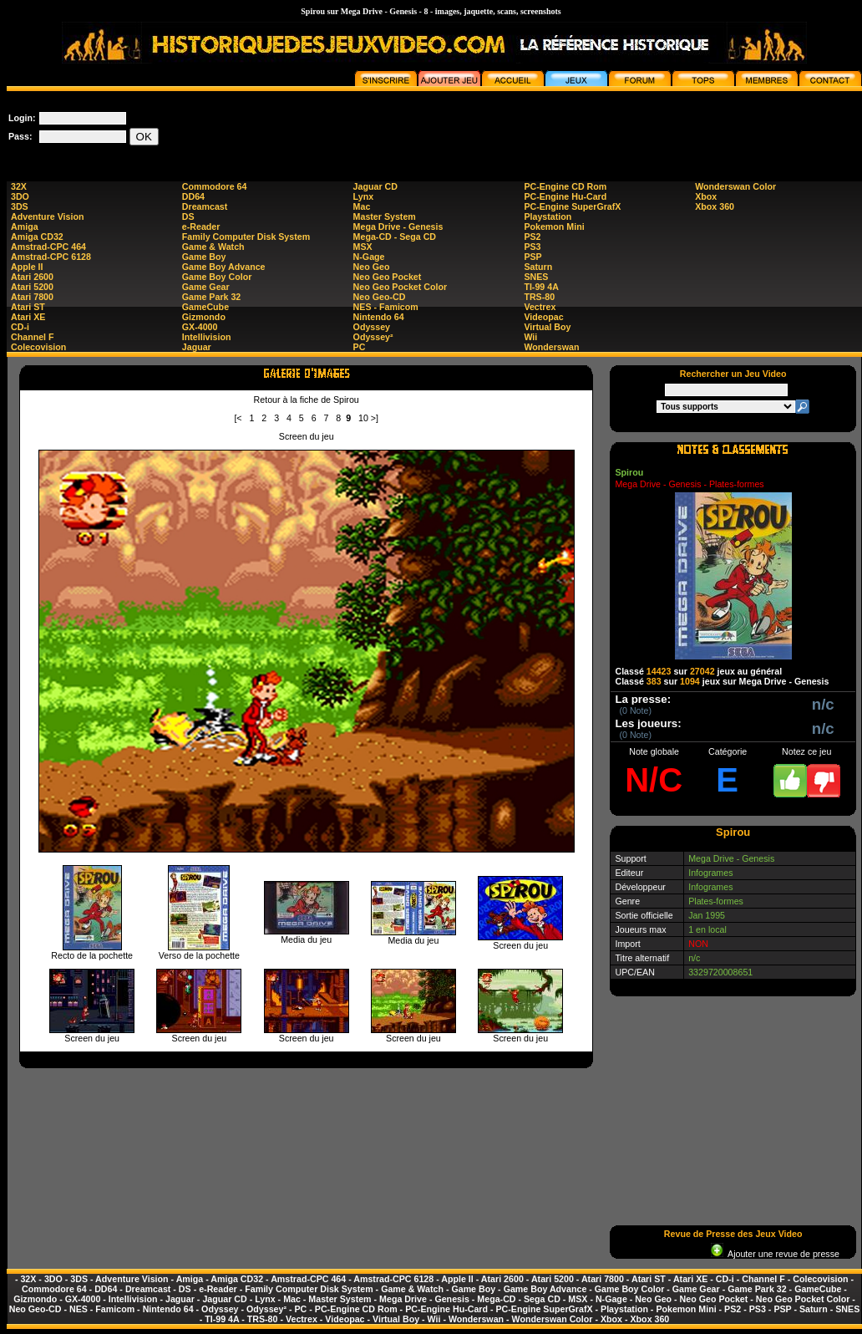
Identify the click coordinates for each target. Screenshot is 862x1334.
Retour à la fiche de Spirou (306, 400)
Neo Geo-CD (379, 297)
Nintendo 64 (378, 317)
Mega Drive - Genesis (398, 226)
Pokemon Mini (554, 226)
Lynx (363, 196)
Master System (384, 216)
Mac (362, 206)
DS (188, 216)
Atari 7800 (32, 297)
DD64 (193, 196)
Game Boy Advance (224, 267)
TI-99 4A (541, 287)
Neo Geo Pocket (387, 277)
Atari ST (28, 307)
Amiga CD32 (37, 237)
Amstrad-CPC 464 (48, 247)
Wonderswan (551, 347)
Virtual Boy (547, 327)
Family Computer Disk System (246, 237)
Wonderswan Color (735, 186)
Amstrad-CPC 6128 (51, 257)
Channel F (32, 337)
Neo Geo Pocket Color (400, 287)
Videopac (543, 317)
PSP (532, 257)
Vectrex (539, 307)
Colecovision (38, 347)
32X (19, 186)
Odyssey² (373, 337)
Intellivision (206, 337)
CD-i (20, 327)
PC (359, 347)
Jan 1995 (706, 915)
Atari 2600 (32, 277)
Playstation (547, 216)
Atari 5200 (32, 287)
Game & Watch (213, 247)
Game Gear (206, 287)
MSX (363, 247)
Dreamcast (205, 206)
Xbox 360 (714, 206)
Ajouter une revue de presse (775, 1254)
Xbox (706, 196)
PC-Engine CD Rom (565, 186)
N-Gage (369, 257)
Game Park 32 (211, 297)
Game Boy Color (217, 277)
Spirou (629, 472)
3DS (19, 206)
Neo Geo (371, 267)
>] (374, 418)
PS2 (532, 237)
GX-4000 (200, 327)
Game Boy (204, 257)
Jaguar (196, 347)
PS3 (532, 247)
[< (237, 418)
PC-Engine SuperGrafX (572, 206)
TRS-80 (539, 297)
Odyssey (371, 327)
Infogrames (710, 873)
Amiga (24, 226)
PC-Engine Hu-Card (565, 196)
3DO (20, 196)
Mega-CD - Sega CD (394, 237)
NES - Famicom (385, 307)
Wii (530, 337)
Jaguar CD (375, 186)
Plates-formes (715, 901)
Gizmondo (204, 317)
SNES (536, 277)
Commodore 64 (214, 186)
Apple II (27, 267)
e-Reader (201, 226)
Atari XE (28, 317)
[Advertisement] (733, 1110)
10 (363, 418)
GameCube (205, 307)
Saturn (538, 267)
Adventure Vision (47, 216)
